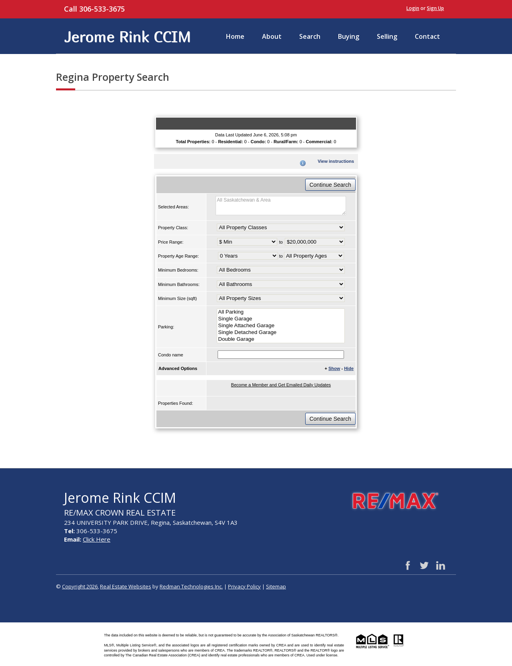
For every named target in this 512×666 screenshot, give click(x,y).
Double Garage (280, 339)
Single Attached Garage (280, 325)
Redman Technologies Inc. (191, 586)
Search (309, 36)
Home (235, 36)
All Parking (280, 312)
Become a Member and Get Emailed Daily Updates (281, 384)
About (272, 36)
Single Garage (280, 319)
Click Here (96, 539)
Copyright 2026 (80, 586)
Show (334, 368)
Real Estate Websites (125, 586)
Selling (387, 36)
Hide (349, 368)
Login (412, 8)
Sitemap (276, 586)
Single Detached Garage (280, 332)
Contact (427, 36)
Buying (348, 36)
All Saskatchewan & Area (281, 205)
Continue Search (330, 185)
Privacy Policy (244, 586)
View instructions (336, 161)
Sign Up (435, 8)
